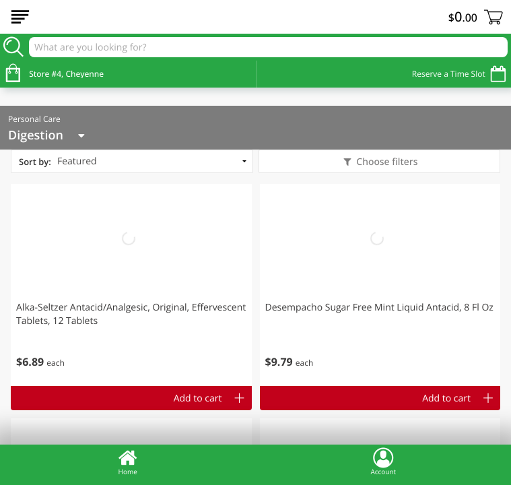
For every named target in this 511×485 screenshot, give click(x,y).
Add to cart (198, 398)
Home (128, 461)
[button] (131, 285)
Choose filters (386, 162)
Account (383, 461)
